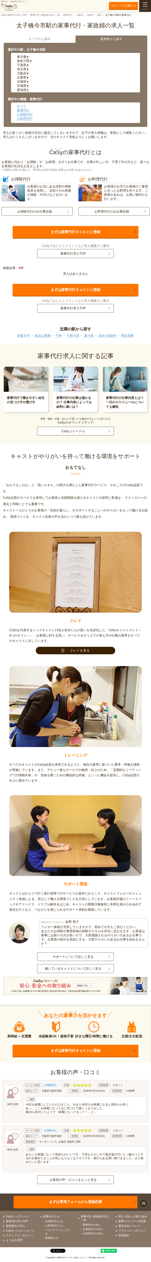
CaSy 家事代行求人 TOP (14, 15)
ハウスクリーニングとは (58, 1231)
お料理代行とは (54, 1225)
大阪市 (90, 15)
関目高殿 (127, 335)
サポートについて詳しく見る (73, 956)
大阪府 (79, 15)
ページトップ (143, 1203)
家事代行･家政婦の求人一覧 (45, 15)
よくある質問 (14, 1240)
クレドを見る (75, 650)
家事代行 (68, 15)
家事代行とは (51, 1216)
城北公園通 (43, 335)
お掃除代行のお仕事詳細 (34, 211)
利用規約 (123, 1235)
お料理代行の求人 (93, 1233)
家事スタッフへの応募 (132, 1221)
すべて (21, 106)
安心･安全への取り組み (132, 1216)
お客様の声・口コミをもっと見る (73, 1179)
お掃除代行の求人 (93, 1229)
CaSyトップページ (17, 1216)
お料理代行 (25, 118)
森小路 (89, 335)
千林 (58, 335)
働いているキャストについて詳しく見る (73, 968)
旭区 (99, 15)
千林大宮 (73, 335)
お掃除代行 (25, 114)
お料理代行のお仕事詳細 (111, 211)
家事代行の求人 (92, 1224)
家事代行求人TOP (73, 253)
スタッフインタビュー (19, 1235)
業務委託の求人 (15, 1225)
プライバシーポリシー (132, 1230)
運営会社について (129, 1225)
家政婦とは (51, 1237)
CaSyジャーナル (73, 431)
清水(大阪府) (107, 335)
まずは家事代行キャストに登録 (75, 232)
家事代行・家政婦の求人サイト (14, 5)
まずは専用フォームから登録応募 (75, 1202)
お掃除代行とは (54, 1221)
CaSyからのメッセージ (20, 1230)
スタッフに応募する (123, 5)
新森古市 (23, 335)
